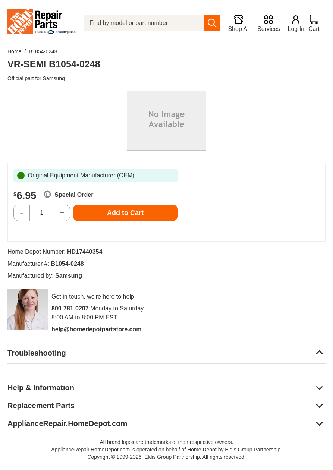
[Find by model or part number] (142, 23)
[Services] (265, 23)
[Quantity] (42, 213)
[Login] (292, 23)
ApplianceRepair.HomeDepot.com (67, 423)
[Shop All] (235, 23)
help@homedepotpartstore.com (96, 329)
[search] (208, 23)
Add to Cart (125, 213)
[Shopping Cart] (317, 23)
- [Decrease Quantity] (21, 212)
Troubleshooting (36, 353)
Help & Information (40, 388)
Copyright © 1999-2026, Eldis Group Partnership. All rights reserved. (166, 457)
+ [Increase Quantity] (62, 213)
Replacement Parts (41, 405)
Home (14, 51)
